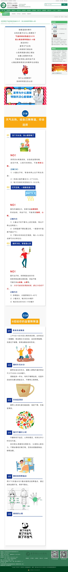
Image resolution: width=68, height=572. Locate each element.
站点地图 (46, 558)
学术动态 (19, 13)
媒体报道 (24, 13)
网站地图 (65, 0)
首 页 (3, 10)
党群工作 (39, 10)
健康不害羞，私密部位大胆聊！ (58, 59)
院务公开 (49, 10)
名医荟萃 (24, 10)
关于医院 (32, 558)
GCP (54, 10)
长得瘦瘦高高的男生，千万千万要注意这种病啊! (59, 58)
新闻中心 (13, 10)
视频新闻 (29, 13)
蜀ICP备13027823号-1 (38, 567)
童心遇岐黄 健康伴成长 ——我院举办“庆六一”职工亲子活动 (59, 52)
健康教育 (44, 10)
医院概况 (8, 10)
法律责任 (36, 558)
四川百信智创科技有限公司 (51, 567)
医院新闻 (13, 13)
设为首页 (57, 0)
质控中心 (59, 10)
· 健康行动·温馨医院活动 (57, 73)
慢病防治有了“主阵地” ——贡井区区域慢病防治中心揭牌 (59, 55)
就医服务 (29, 10)
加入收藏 (61, 0)
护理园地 (34, 10)
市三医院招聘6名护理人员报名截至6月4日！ (59, 56)
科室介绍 (19, 10)
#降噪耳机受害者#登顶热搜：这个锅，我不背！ (59, 61)
